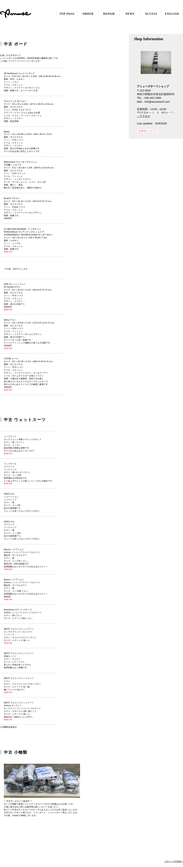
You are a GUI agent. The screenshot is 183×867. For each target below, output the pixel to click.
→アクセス (143, 116)
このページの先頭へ (173, 861)
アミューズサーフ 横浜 (23, 13)
